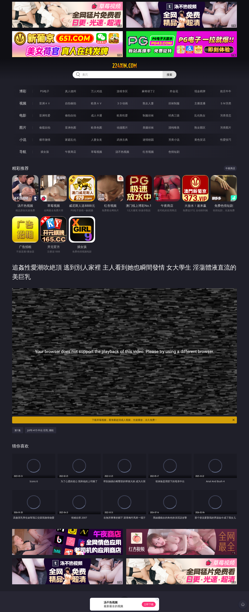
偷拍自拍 (70, 115)
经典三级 (173, 115)
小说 (22, 139)
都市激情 (44, 140)
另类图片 (225, 127)
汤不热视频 (122, 152)
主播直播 (199, 103)
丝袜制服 (173, 103)
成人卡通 (96, 115)
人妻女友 (96, 140)
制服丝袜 (148, 115)
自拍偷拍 (70, 103)
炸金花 (174, 91)
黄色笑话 (199, 140)
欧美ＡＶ (96, 103)
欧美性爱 (122, 115)
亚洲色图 (70, 127)
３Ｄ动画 (122, 103)
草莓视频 (96, 152)
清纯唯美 (173, 127)
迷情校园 (148, 140)
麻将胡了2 (148, 91)
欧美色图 (96, 127)
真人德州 (70, 91)
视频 (22, 103)
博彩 (22, 91)
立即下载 (149, 604)
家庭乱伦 (70, 140)
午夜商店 (70, 152)
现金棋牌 (199, 91)
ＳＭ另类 (225, 103)
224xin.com (124, 65)
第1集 (18, 430)
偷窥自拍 (44, 127)
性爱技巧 (225, 140)
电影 (22, 115)
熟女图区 (199, 127)
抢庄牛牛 (225, 91)
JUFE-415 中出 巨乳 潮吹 (40, 430)
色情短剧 (173, 152)
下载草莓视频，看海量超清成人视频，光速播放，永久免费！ (163, 420)
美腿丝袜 (148, 127)
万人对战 (96, 91)
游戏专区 (122, 91)
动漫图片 (122, 127)
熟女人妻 (148, 103)
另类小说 (173, 140)
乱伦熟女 (199, 115)
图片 (22, 127)
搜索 (169, 74)
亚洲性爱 (44, 115)
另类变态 (225, 115)
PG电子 (44, 91)
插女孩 (45, 152)
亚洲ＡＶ (44, 103)
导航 (22, 151)
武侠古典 (122, 140)
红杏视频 (148, 152)
